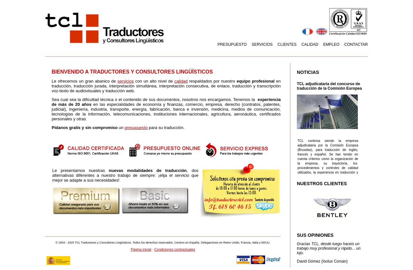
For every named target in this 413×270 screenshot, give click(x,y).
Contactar (356, 44)
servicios (125, 81)
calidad (180, 81)
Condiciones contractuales (174, 249)
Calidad (309, 44)
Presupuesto (232, 44)
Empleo (331, 44)
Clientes (287, 44)
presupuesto (136, 127)
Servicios (262, 44)
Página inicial (141, 249)
